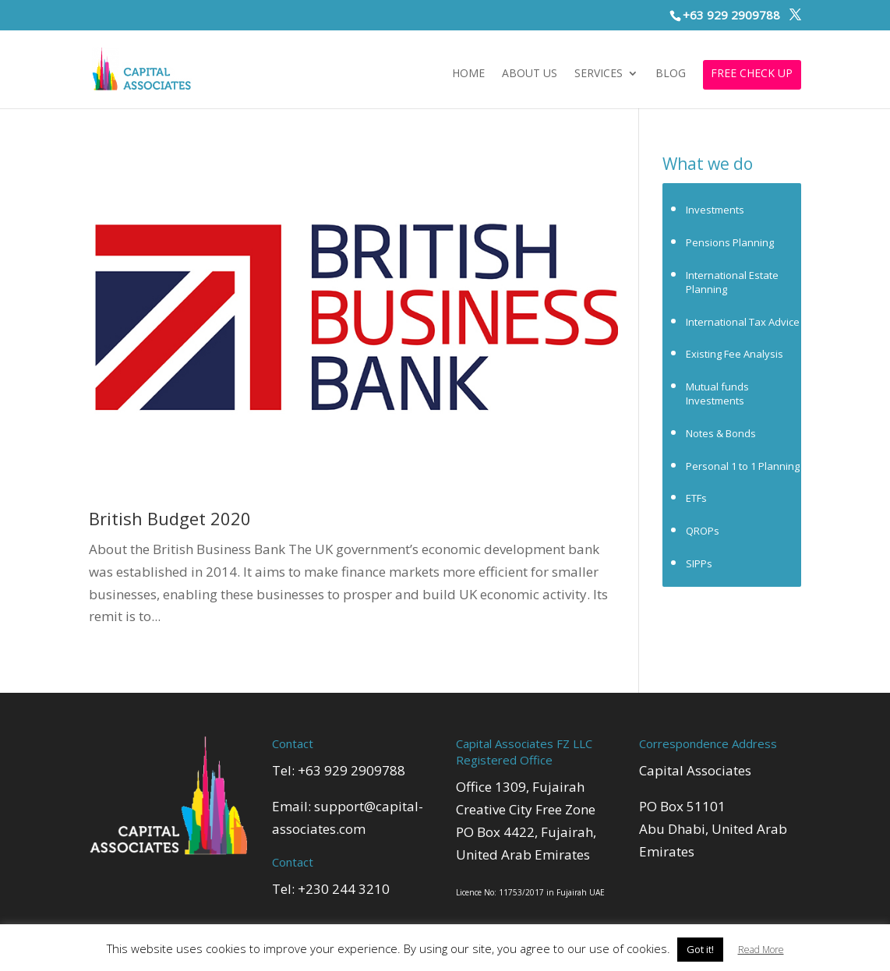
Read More (761, 949)
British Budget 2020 (170, 518)
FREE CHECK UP (752, 74)
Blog (670, 74)
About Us (529, 74)
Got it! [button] (700, 949)
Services (598, 74)
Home (468, 74)
